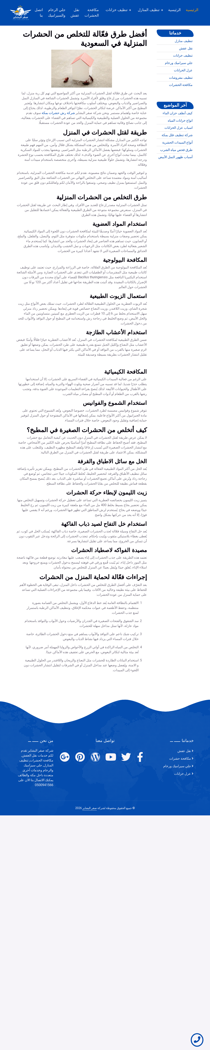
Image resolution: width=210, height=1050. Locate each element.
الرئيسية (197, 10)
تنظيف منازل (184, 56)
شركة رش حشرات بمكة (58, 181)
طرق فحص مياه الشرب (176, 164)
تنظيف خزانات (121, 10)
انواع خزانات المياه (180, 135)
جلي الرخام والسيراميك (61, 12)
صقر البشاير (89, 808)
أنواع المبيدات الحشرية (177, 157)
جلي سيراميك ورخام (179, 77)
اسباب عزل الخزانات (178, 142)
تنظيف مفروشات (181, 92)
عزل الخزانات (183, 85)
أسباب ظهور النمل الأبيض (175, 172)
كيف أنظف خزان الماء (178, 128)
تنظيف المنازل (153, 10)
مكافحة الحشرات (96, 12)
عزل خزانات (182, 773)
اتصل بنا (43, 12)
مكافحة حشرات (180, 758)
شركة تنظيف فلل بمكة (177, 150)
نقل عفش (79, 12)
